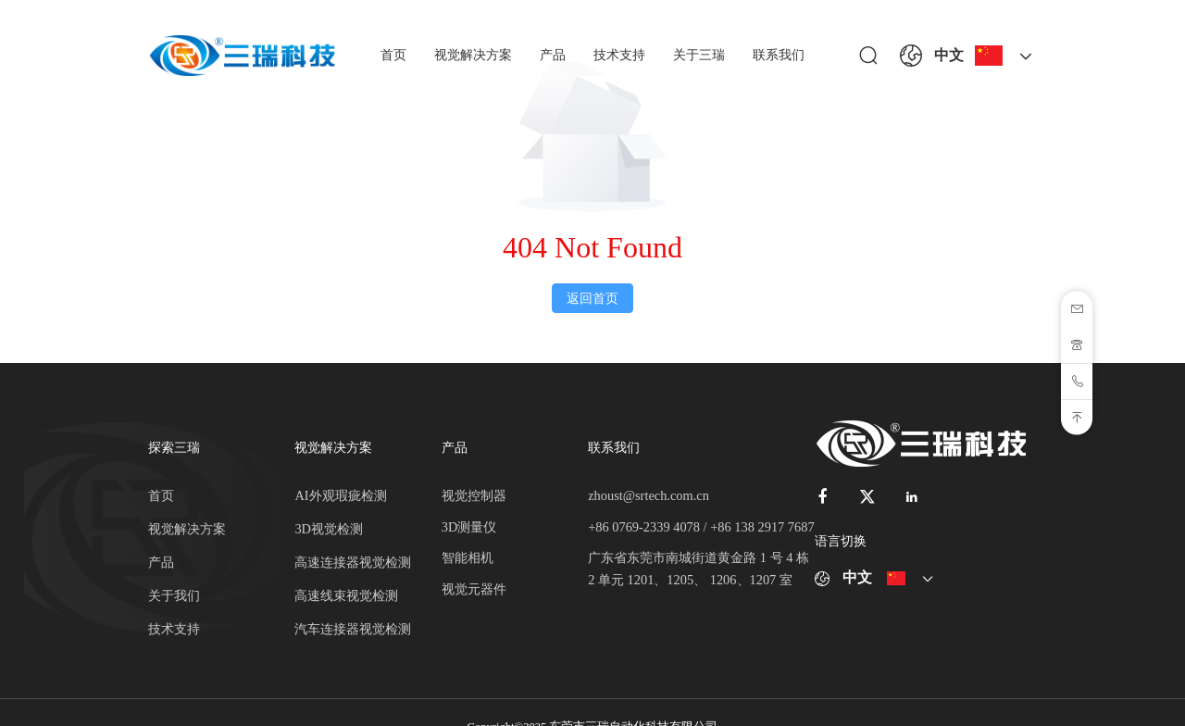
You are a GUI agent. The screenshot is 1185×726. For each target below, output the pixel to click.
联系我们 (779, 55)
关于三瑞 (699, 55)
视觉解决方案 (473, 55)
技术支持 (619, 55)
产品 (553, 55)
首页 (393, 55)
